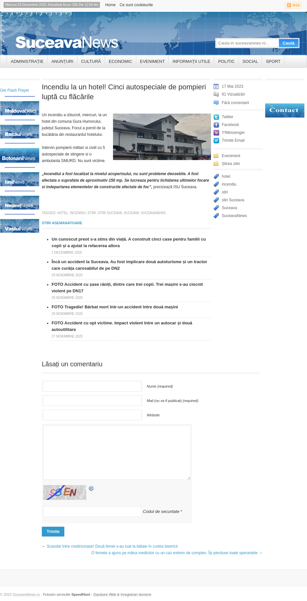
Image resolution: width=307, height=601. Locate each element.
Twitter (227, 117)
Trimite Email (233, 140)
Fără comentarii (235, 102)
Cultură (91, 61)
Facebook (230, 124)
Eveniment (152, 61)
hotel (62, 213)
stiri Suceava (110, 213)
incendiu (78, 213)
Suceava (131, 213)
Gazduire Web (104, 594)
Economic (120, 61)
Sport (273, 61)
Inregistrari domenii (136, 594)
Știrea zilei (231, 163)
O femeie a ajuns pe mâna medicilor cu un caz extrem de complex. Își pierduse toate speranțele (174, 553)
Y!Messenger (233, 132)
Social (250, 61)
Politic (226, 61)
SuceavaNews (153, 213)
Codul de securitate (161, 511)
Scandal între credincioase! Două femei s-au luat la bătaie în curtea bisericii (112, 546)
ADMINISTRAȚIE (27, 61)
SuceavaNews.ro (26, 594)
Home (110, 5)
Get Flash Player (14, 90)
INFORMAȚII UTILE (191, 61)
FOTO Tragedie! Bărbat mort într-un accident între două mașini (115, 306)
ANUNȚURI (62, 61)
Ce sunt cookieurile (136, 5)
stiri (92, 213)
